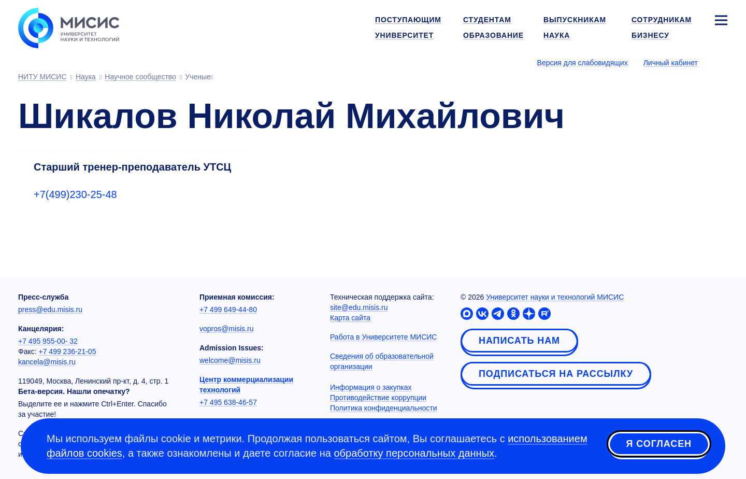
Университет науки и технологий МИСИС (555, 297)
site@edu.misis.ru (359, 307)
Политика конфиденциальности (383, 408)
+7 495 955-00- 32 (48, 341)
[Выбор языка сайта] (720, 62)
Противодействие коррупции (378, 397)
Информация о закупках (371, 387)
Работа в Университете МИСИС (383, 337)
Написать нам (519, 340)
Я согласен (659, 444)
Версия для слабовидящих (582, 63)
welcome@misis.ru (230, 360)
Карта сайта (350, 318)
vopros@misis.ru (226, 329)
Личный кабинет (670, 63)
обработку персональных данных (414, 453)
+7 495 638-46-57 (228, 402)
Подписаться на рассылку (556, 374)
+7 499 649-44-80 (228, 309)
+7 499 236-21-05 (67, 351)
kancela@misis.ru (47, 362)
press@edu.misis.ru (50, 309)
